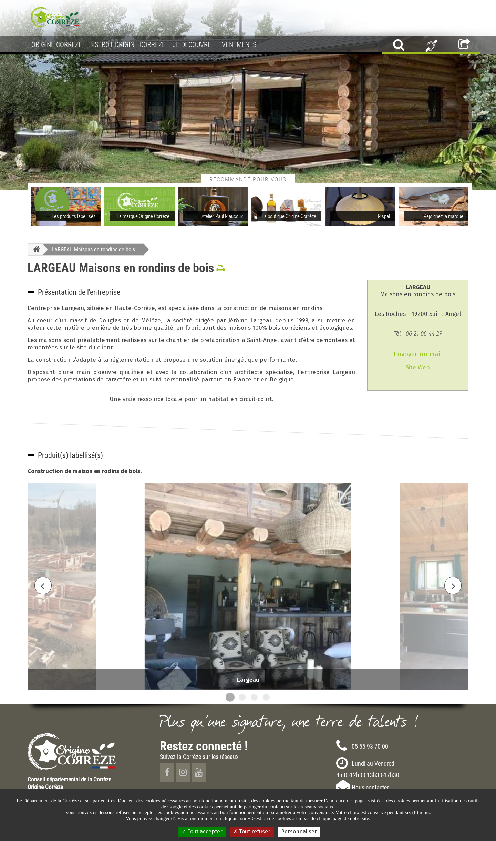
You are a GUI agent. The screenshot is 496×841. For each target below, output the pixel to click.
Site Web (418, 367)
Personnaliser (299, 831)
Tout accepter (202, 831)
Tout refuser (251, 831)
